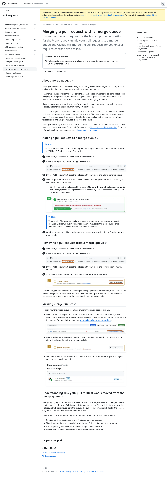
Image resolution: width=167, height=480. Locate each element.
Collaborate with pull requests (66, 25)
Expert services (92, 471)
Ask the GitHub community (53, 452)
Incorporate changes (88, 25)
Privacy (68, 471)
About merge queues (58, 80)
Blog (102, 471)
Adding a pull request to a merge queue (70, 138)
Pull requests (10, 15)
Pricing (82, 471)
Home (6, 11)
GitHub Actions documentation (103, 127)
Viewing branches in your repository (95, 320)
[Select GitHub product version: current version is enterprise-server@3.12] (37, 4)
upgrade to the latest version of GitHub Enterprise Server (102, 15)
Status (75, 471)
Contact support (49, 456)
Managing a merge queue (87, 130)
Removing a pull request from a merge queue (74, 243)
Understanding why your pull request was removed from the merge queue (83, 394)
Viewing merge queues (59, 304)
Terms (61, 471)
